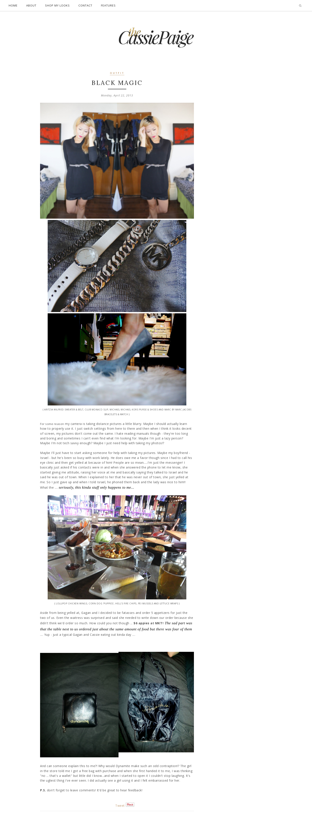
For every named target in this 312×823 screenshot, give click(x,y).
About (31, 5)
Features (108, 5)
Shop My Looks (57, 5)
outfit (117, 73)
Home (13, 5)
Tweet (120, 805)
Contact (85, 5)
